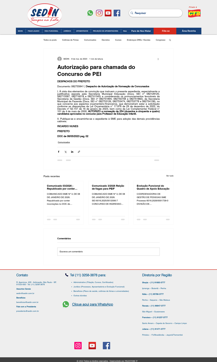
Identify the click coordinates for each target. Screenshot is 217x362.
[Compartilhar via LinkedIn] (72, 151)
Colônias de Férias (70, 40)
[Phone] (66, 275)
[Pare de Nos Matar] (141, 31)
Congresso (160, 40)
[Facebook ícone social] (117, 13)
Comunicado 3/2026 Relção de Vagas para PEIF (108, 187)
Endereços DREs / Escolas (138, 40)
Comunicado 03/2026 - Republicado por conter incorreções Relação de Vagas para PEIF (61, 187)
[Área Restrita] (188, 31)
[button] (170, 40)
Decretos (106, 40)
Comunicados (90, 40)
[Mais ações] (158, 59)
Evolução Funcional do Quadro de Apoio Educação (153, 187)
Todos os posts (50, 40)
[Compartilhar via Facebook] (58, 151)
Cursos (118, 40)
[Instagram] (99, 13)
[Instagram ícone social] (78, 345)
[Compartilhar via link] (79, 151)
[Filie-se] (166, 31)
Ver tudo (170, 176)
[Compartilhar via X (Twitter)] (65, 151)
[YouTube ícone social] (108, 13)
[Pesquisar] (155, 13)
